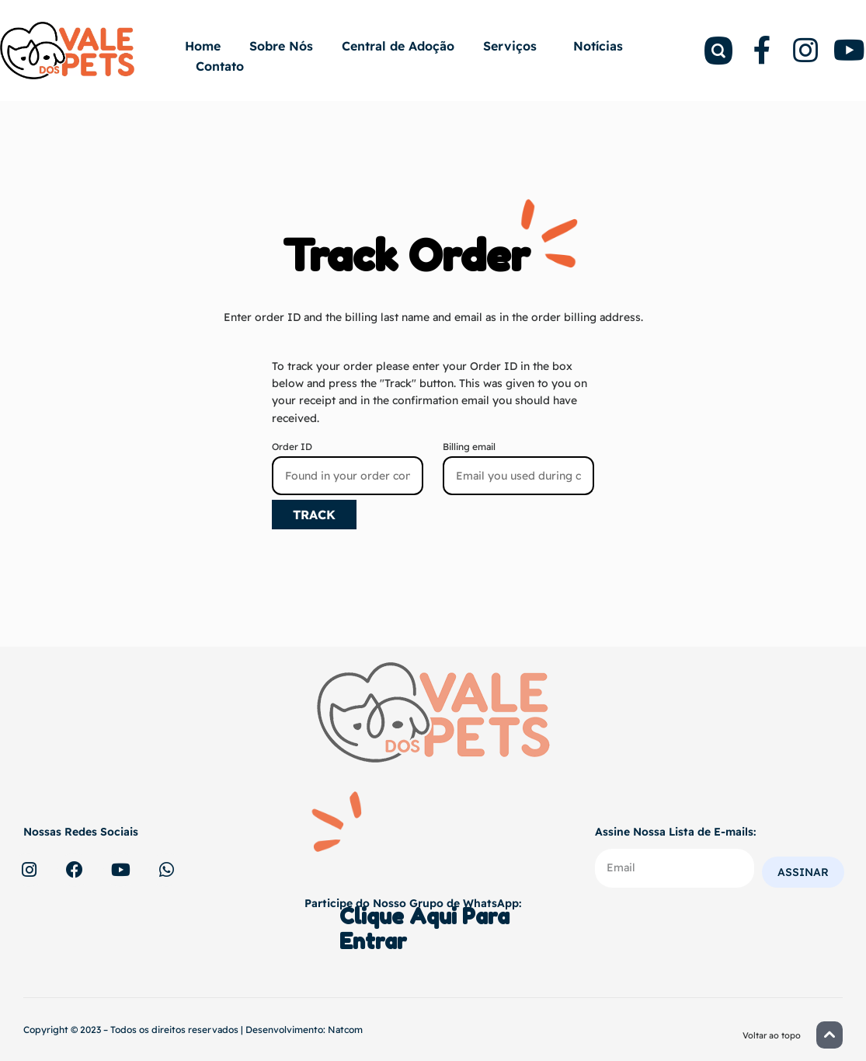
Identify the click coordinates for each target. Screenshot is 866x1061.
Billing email (469, 446)
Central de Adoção (398, 46)
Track (314, 514)
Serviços (513, 46)
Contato (220, 66)
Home (203, 46)
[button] (829, 1035)
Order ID (292, 446)
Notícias (598, 46)
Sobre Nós (281, 46)
